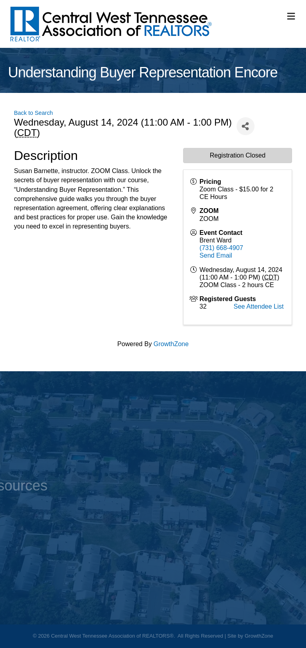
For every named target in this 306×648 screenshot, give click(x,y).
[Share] (246, 126)
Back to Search (33, 113)
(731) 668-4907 (221, 247)
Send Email (215, 255)
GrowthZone (171, 344)
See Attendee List (259, 306)
